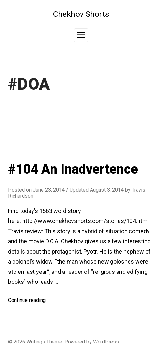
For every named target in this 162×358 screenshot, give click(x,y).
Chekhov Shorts (81, 14)
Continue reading (27, 300)
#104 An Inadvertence (73, 169)
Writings (35, 342)
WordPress (106, 342)
